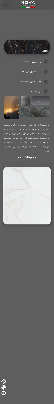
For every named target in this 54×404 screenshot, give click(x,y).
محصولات (24, 81)
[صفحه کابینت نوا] (28, 4)
